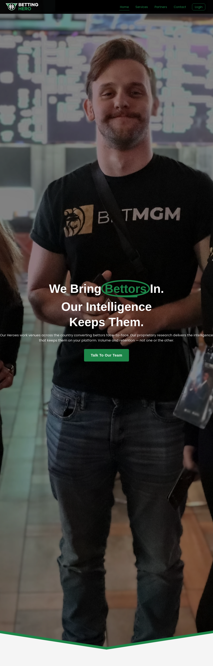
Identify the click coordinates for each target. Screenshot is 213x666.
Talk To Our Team (106, 355)
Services (141, 7)
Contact (180, 7)
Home (124, 7)
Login (199, 7)
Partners (161, 7)
